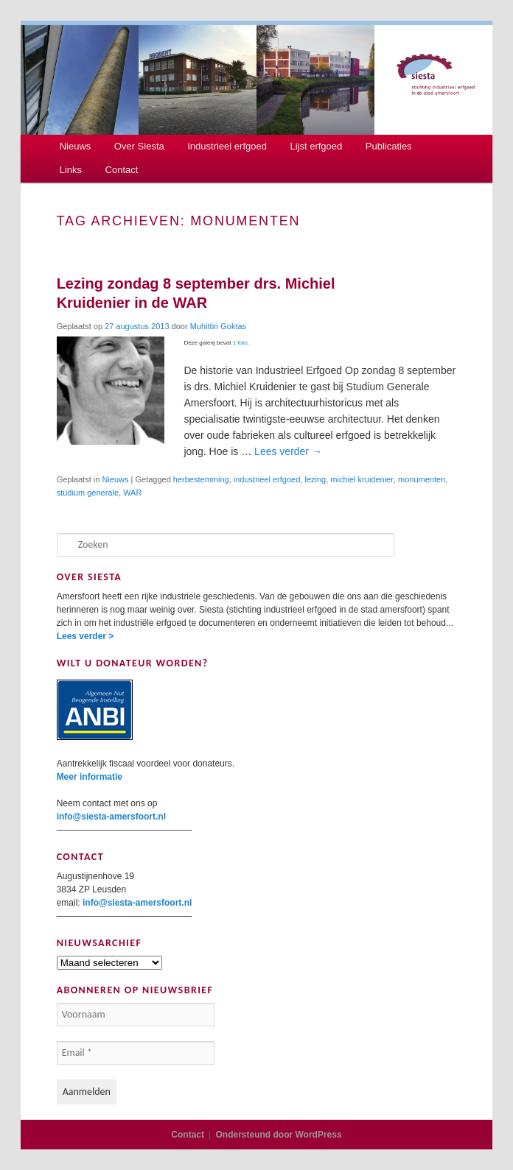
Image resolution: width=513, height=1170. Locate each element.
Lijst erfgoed (316, 146)
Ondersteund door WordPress (279, 1135)
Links (71, 169)
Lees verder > (85, 636)
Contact (122, 169)
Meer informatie (89, 777)
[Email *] (135, 1053)
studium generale (88, 492)
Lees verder (288, 451)
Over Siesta (139, 146)
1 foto (240, 342)
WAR (132, 492)
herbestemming (201, 479)
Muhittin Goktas (218, 326)
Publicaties (389, 146)
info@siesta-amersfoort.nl (111, 816)
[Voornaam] (135, 1014)
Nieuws (75, 146)
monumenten (421, 479)
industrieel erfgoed (267, 479)
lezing (315, 479)
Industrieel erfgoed (227, 146)
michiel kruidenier (362, 479)
